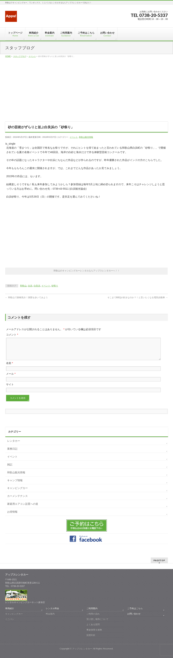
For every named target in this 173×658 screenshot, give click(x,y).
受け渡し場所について (97, 619)
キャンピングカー (17, 492)
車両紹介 (9, 608)
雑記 (9, 468)
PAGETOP (159, 560)
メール (10, 378)
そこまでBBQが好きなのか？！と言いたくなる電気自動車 (137, 297)
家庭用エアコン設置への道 (22, 508)
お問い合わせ (133, 613)
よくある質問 (93, 624)
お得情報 (12, 516)
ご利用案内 (91, 608)
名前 (9, 367)
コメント (12, 334)
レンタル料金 (52, 608)
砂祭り (54, 285)
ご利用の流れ (93, 613)
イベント (74, 137)
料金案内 (50, 613)
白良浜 (37, 285)
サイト (10, 388)
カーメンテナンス (17, 500)
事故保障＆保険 (94, 629)
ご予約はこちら (135, 608)
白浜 (30, 285)
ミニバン (9, 619)
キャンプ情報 (15, 484)
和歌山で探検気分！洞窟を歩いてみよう (26, 297)
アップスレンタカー (82, 648)
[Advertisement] (86, 92)
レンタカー (13, 445)
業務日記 (12, 453)
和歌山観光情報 (86, 137)
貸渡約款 (90, 635)
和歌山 (23, 285)
